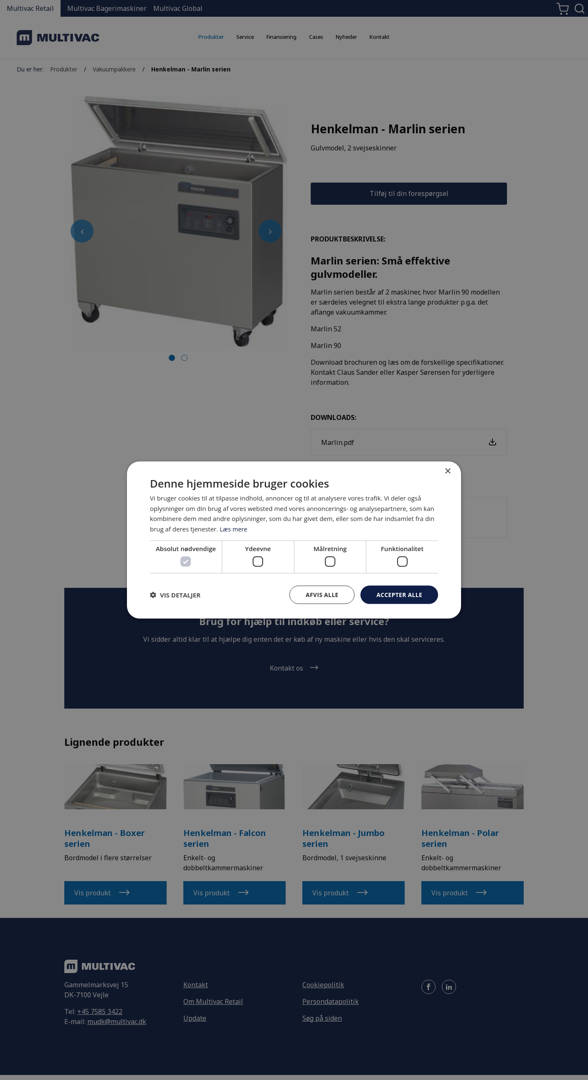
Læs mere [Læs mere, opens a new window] (234, 528)
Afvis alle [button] (321, 594)
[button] (175, 595)
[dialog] (294, 540)
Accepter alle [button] (399, 594)
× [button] (447, 471)
